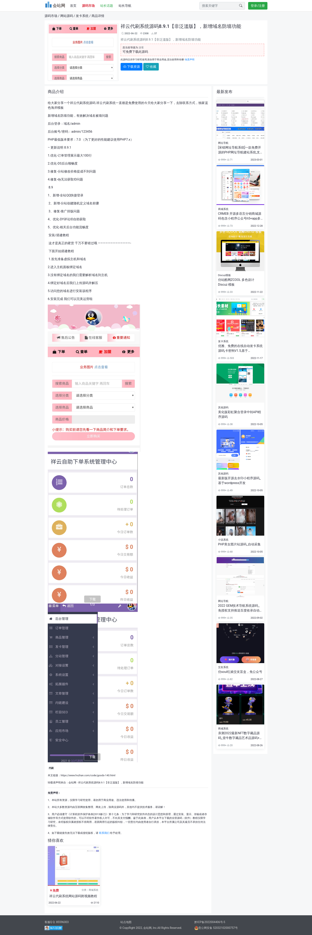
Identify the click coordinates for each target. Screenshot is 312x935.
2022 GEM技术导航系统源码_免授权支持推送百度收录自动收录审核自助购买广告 (240, 608)
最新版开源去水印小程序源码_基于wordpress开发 (239, 480)
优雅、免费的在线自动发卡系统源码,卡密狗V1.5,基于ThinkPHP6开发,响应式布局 (240, 348)
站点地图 (126, 922)
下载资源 (131, 67)
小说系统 (223, 539)
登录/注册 (258, 6)
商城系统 (223, 209)
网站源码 (66, 16)
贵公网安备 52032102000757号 (216, 927)
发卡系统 (82, 16)
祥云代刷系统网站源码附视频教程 (73, 896)
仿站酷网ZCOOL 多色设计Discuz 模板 (236, 282)
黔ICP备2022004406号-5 (209, 922)
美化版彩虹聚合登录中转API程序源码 (239, 414)
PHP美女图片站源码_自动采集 (239, 544)
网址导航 (223, 142)
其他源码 (223, 407)
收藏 (151, 67)
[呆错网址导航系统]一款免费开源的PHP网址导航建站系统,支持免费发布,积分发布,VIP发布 (239, 150)
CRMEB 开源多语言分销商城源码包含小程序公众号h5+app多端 (239, 216)
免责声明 (189, 59)
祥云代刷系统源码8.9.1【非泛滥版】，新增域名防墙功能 (110, 782)
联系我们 (104, 832)
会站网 (72, 782)
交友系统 (223, 667)
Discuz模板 (224, 275)
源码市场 (51, 16)
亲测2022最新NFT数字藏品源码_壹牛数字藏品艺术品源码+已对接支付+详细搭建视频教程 (240, 735)
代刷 (51, 768)
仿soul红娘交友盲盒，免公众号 (240, 672)
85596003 (62, 922)
